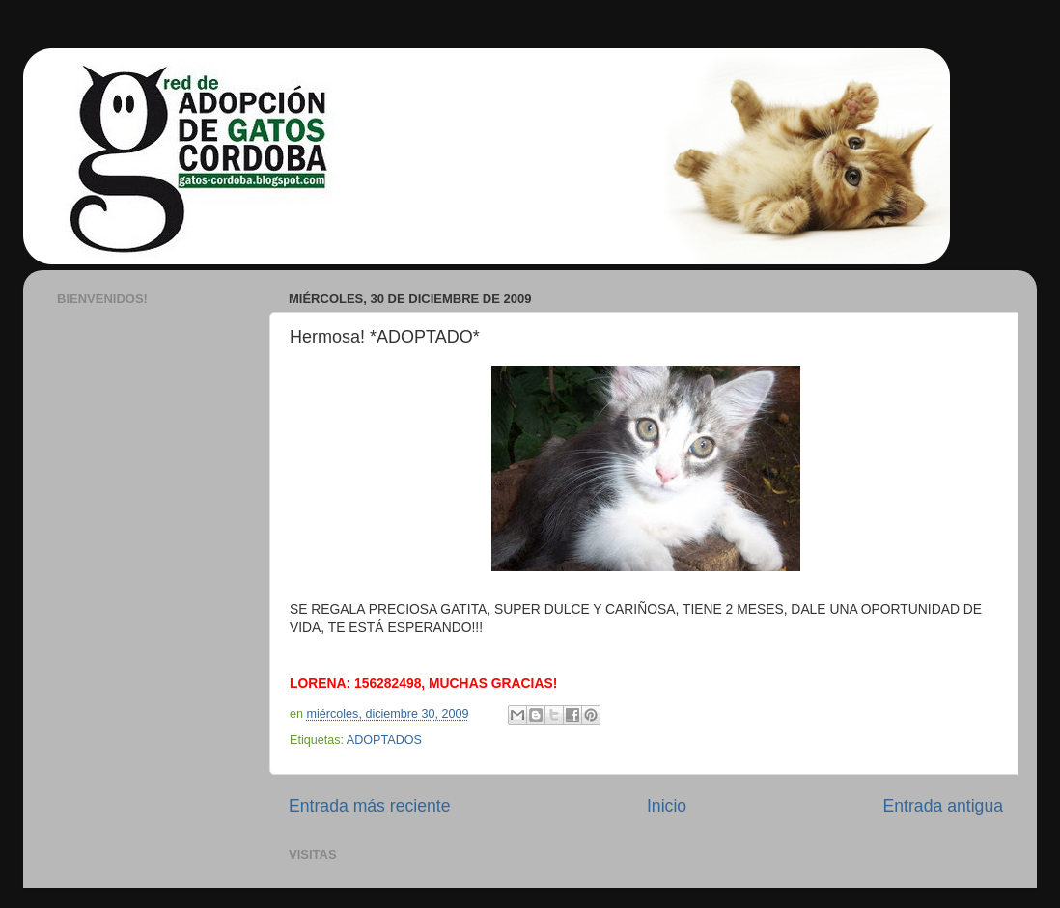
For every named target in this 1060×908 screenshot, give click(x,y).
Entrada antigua (943, 805)
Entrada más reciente (370, 805)
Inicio (666, 805)
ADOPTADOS (384, 740)
